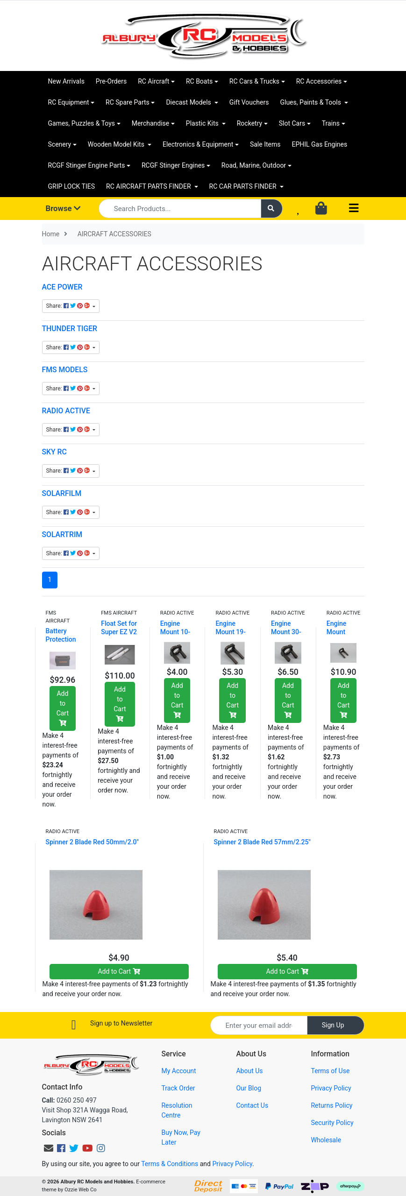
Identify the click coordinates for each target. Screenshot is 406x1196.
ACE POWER (62, 287)
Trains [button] (331, 123)
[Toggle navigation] (353, 208)
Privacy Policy (331, 1088)
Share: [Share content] (68, 306)
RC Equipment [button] (68, 102)
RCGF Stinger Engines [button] (173, 165)
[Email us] (48, 1148)
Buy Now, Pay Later (180, 1137)
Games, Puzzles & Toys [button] (81, 123)
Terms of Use (330, 1071)
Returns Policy (331, 1105)
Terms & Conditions (169, 1164)
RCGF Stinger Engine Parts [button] (86, 165)
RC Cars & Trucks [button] (254, 81)
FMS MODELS (65, 369)
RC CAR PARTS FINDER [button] (243, 186)
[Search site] (272, 208)
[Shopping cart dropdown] (322, 209)
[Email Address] (258, 1025)
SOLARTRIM (62, 534)
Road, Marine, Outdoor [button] (253, 165)
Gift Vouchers (249, 102)
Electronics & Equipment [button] (198, 144)
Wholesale (326, 1140)
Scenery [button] (59, 144)
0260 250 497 (69, 1100)
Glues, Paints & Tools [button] (311, 102)
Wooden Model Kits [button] (117, 144)
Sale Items (265, 144)
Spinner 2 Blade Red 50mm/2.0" (92, 842)
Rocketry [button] (249, 123)
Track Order (178, 1088)
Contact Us (252, 1105)
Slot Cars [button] (292, 123)
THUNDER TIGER (70, 328)
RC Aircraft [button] (153, 81)
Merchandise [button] (151, 123)
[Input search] (180, 208)
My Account (178, 1071)
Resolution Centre (176, 1110)
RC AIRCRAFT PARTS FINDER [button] (149, 186)
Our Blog (248, 1088)
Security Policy (332, 1122)
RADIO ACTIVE (66, 410)
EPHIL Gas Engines (319, 144)
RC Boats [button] (199, 81)
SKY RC (54, 451)
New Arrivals (66, 81)
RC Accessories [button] (319, 81)
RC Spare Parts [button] (128, 102)
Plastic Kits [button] (203, 123)
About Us (249, 1071)
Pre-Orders (111, 81)
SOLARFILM (62, 493)
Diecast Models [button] (189, 102)
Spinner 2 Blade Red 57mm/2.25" (262, 842)
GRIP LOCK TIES (71, 186)
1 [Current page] (50, 579)
